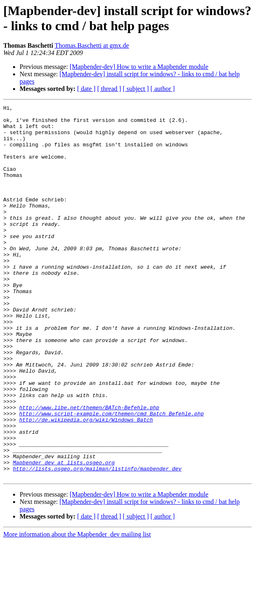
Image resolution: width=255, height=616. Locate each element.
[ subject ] (136, 88)
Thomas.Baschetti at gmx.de (92, 45)
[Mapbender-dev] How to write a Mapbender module (139, 66)
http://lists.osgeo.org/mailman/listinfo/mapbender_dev (97, 541)
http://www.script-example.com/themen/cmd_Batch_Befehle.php (111, 475)
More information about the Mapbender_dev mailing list (77, 608)
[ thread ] (109, 88)
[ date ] (86, 88)
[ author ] (163, 88)
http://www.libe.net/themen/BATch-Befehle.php (89, 468)
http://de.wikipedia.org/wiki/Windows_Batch (86, 483)
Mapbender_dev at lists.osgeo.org (64, 534)
